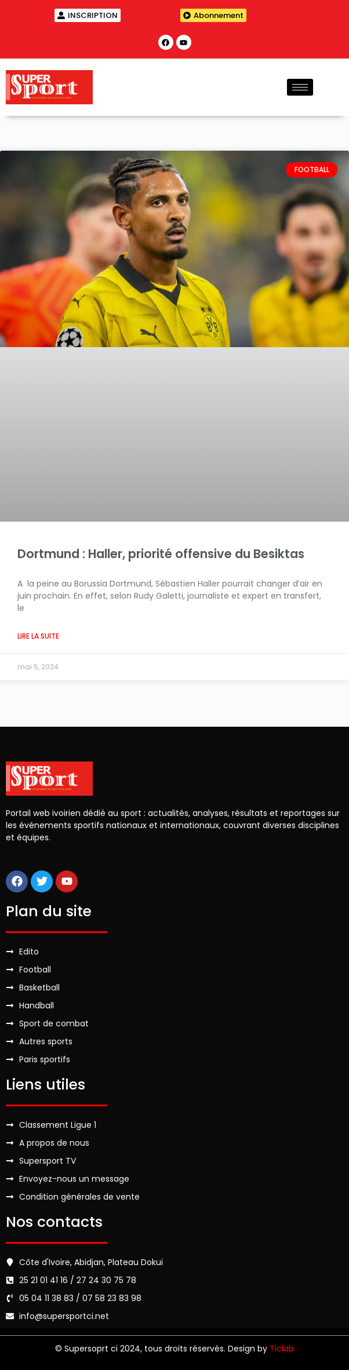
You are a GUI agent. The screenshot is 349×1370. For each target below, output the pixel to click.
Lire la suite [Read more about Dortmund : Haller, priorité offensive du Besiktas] (38, 636)
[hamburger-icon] (300, 87)
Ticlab (282, 1348)
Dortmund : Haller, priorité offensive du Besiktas (160, 553)
